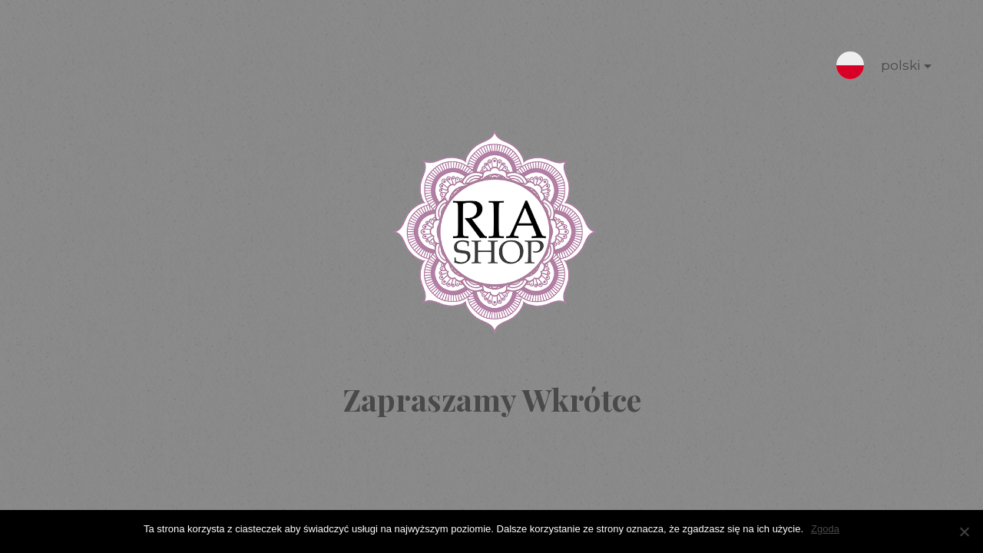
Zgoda (825, 529)
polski (894, 68)
